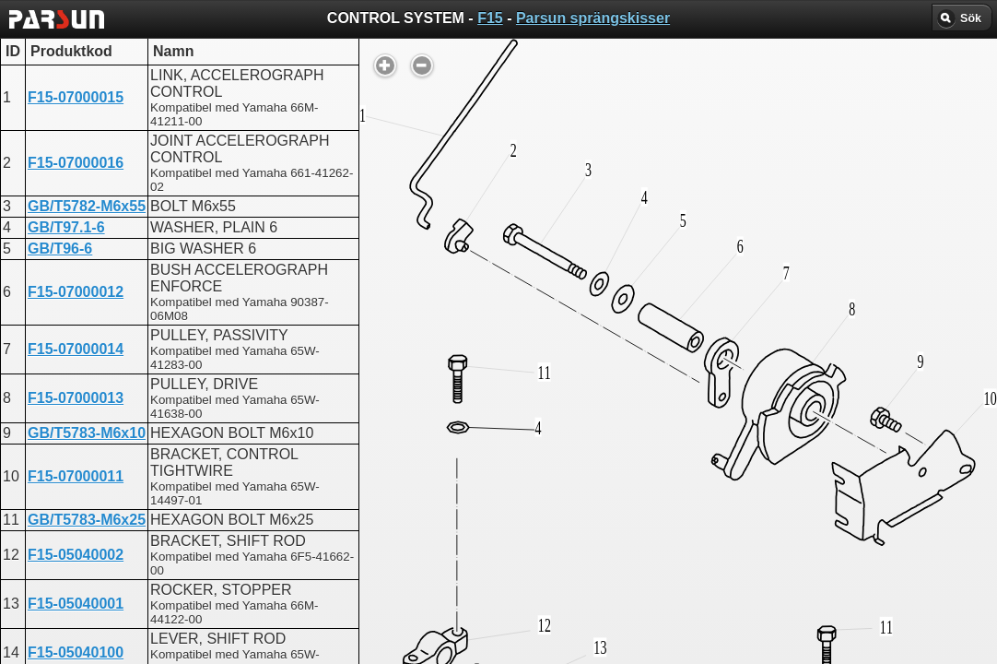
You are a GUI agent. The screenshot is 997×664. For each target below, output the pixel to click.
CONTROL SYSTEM (463, 487)
